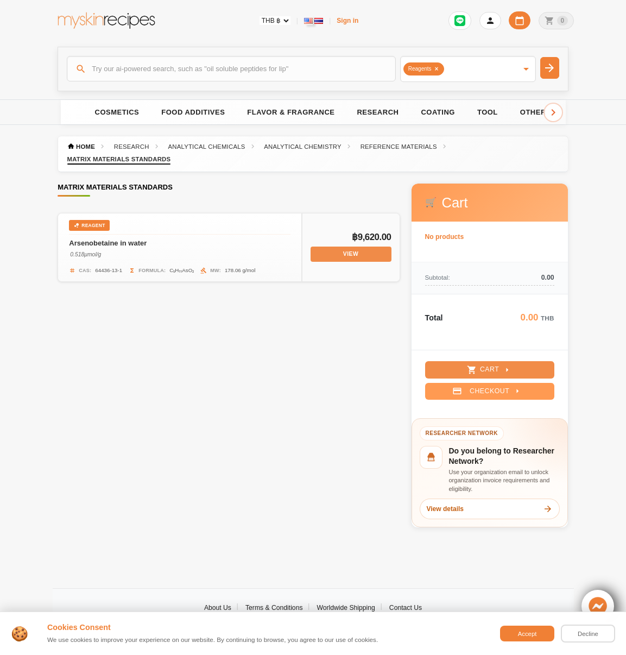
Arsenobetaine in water (108, 243)
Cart (489, 370)
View (351, 254)
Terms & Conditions (274, 608)
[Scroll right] (553, 112)
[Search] (231, 68)
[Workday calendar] (519, 20)
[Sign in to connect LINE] (459, 20)
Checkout (487, 391)
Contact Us (405, 608)
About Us (217, 608)
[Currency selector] (275, 20)
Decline (588, 634)
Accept (527, 634)
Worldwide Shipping (346, 608)
